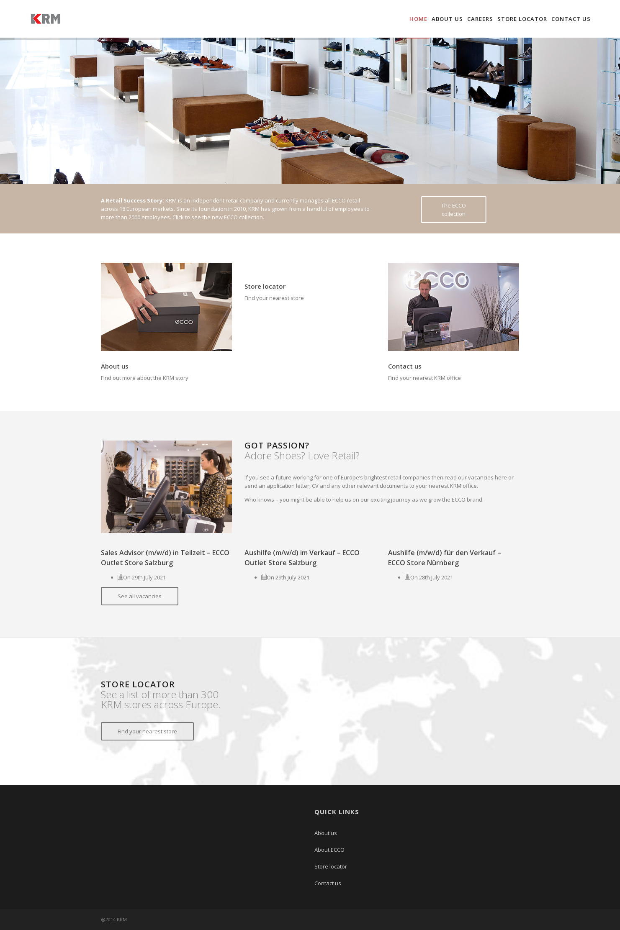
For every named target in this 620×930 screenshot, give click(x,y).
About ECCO (329, 849)
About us (447, 19)
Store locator (522, 19)
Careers (480, 19)
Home (418, 19)
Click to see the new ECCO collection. (218, 217)
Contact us (571, 19)
